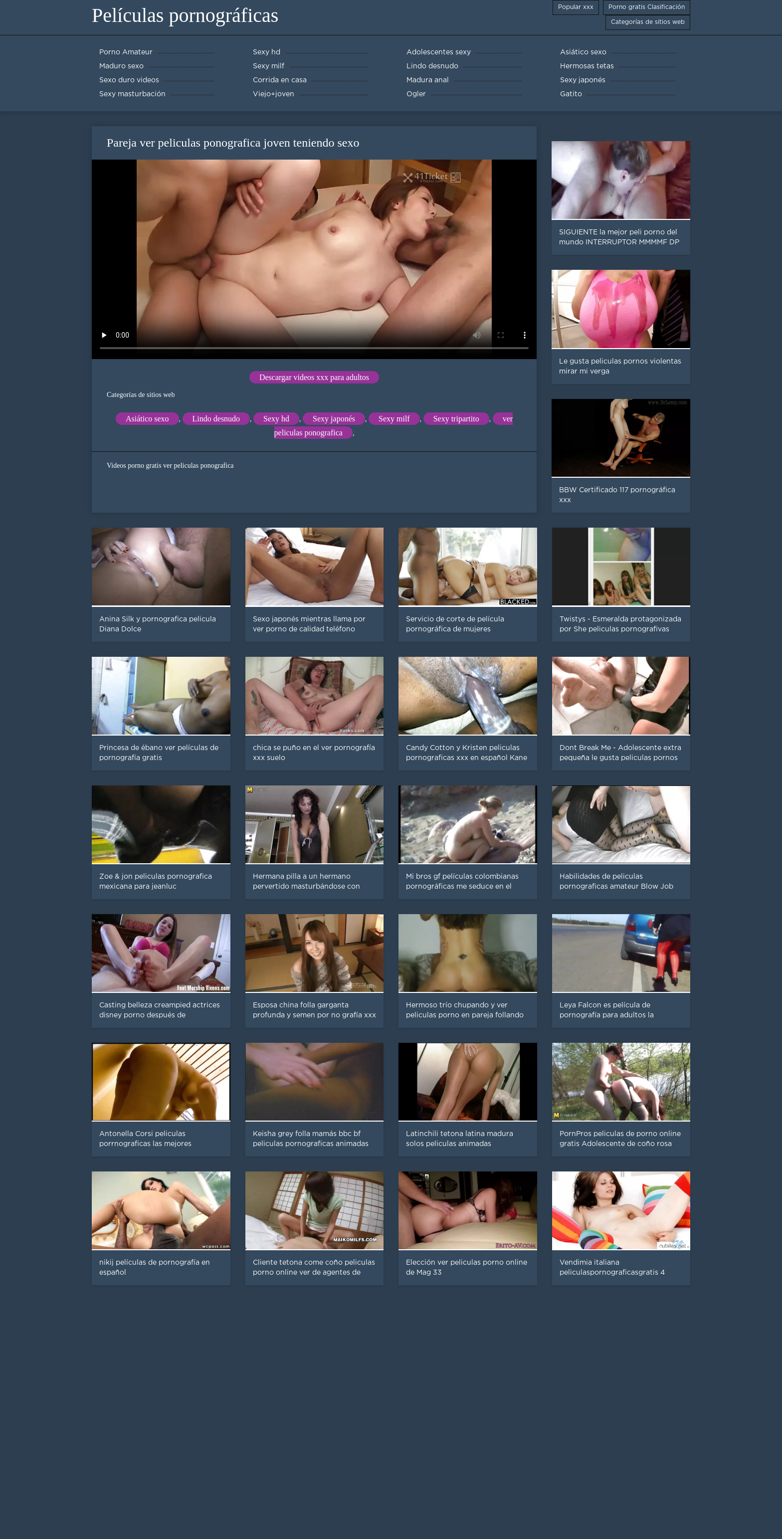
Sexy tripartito (456, 418)
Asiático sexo (147, 418)
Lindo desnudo (216, 418)
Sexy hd (276, 418)
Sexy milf (394, 418)
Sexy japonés (334, 418)
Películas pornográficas (185, 15)
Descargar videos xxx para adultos (314, 377)
